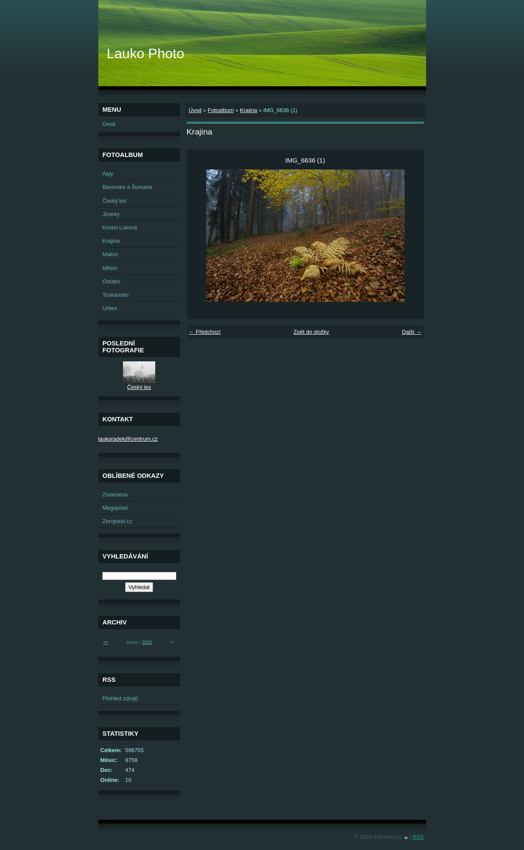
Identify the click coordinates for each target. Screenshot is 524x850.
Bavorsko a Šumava (127, 187)
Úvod (195, 110)
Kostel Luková (120, 227)
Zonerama (115, 494)
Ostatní (111, 281)
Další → (412, 332)
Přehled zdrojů (120, 698)
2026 (147, 642)
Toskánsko (116, 295)
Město (110, 268)
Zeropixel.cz (117, 521)
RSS (418, 837)
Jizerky (111, 214)
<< (106, 642)
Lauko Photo (146, 53)
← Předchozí (205, 332)
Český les (114, 201)
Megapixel (115, 508)
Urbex (110, 308)
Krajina (248, 110)
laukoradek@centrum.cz (128, 439)
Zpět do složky (311, 332)
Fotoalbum (221, 110)
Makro (110, 254)
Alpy (108, 173)
